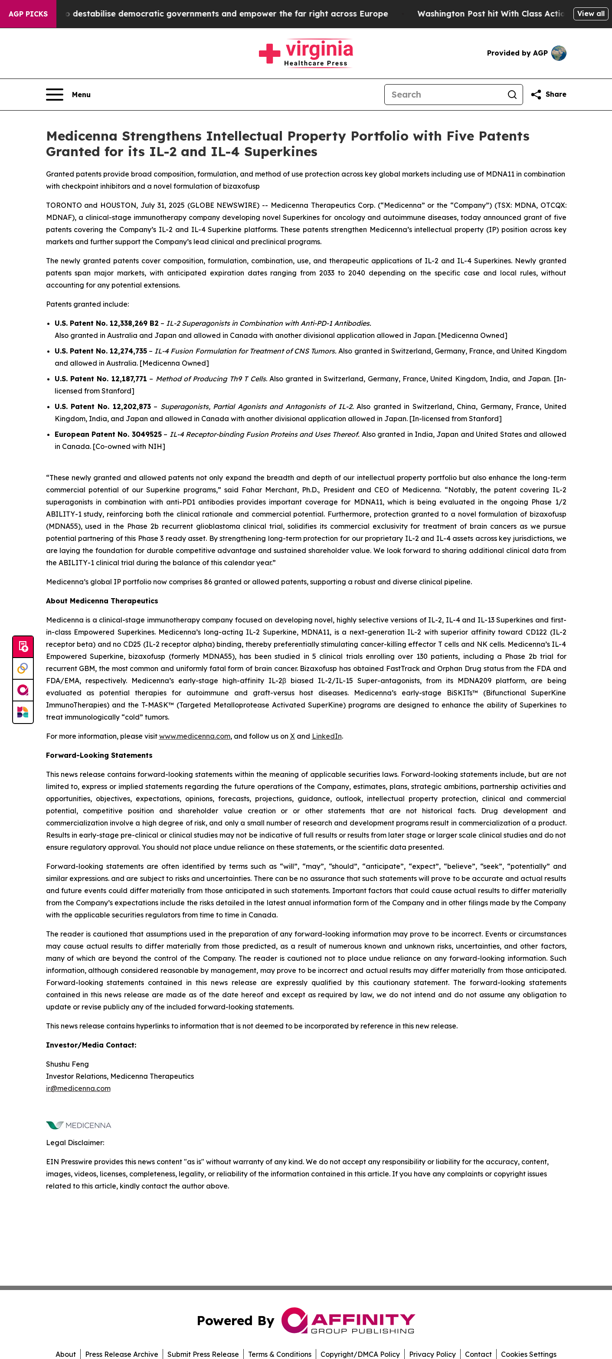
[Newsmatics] (23, 712)
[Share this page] (548, 94)
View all (591, 13)
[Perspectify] (23, 669)
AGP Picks (28, 14)
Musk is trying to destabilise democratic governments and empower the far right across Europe (205, 14)
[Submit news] (23, 647)
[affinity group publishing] (23, 690)
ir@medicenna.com (78, 1088)
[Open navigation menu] (68, 94)
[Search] (443, 95)
